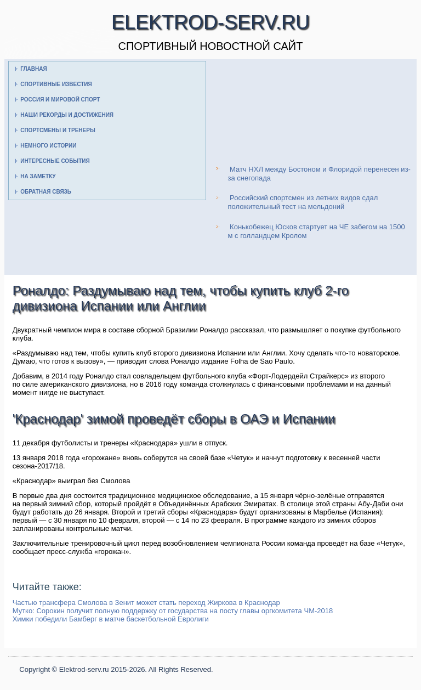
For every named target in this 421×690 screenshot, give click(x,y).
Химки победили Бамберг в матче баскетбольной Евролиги (111, 619)
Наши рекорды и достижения (66, 115)
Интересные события (54, 161)
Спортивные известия (56, 84)
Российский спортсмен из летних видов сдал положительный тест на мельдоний (302, 202)
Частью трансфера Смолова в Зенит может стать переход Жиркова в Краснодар (146, 602)
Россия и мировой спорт (60, 100)
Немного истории (48, 146)
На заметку (37, 176)
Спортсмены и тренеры (57, 130)
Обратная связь (45, 192)
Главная (33, 69)
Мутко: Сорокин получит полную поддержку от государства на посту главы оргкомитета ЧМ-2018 (173, 611)
